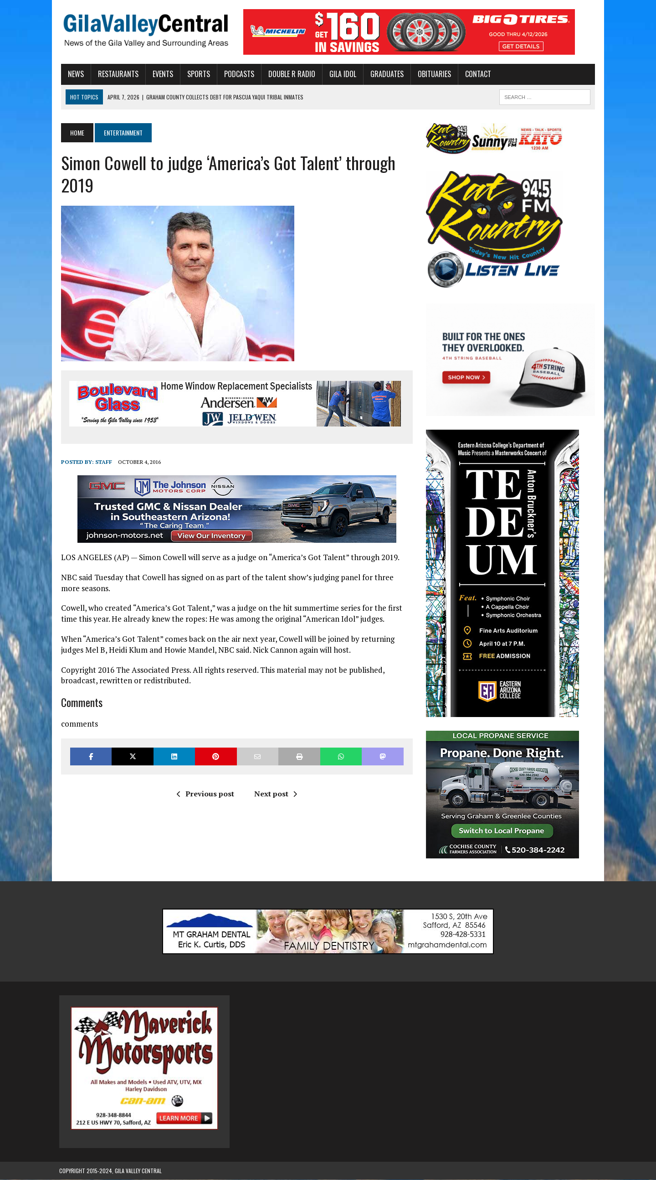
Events (161, 73)
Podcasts (237, 73)
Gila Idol (341, 73)
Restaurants (116, 73)
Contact (476, 73)
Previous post (204, 794)
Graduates (385, 73)
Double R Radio (289, 73)
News (74, 73)
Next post (274, 794)
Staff (101, 461)
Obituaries (432, 73)
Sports (196, 73)
